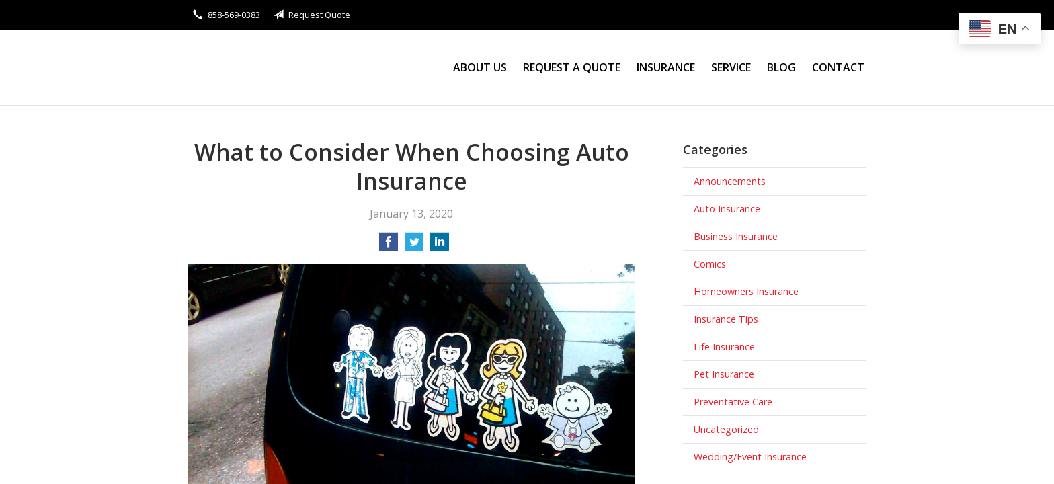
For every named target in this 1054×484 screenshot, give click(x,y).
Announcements (730, 181)
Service (731, 67)
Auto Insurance (727, 208)
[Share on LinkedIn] (439, 246)
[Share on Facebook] (388, 246)
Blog (781, 67)
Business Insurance (736, 236)
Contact (838, 67)
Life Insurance (724, 346)
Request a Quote (571, 67)
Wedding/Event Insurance (750, 456)
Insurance (666, 67)
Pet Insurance (724, 374)
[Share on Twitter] (414, 246)
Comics (710, 263)
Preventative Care (733, 401)
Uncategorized (726, 429)
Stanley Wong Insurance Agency (305, 67)
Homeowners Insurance (746, 291)
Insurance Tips (726, 319)
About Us (480, 67)
